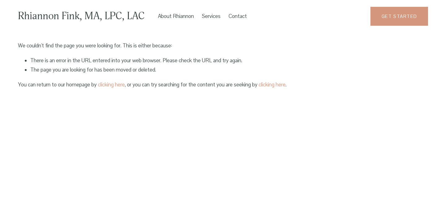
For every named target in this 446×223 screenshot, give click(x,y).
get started (399, 16)
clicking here (111, 84)
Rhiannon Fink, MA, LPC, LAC (81, 16)
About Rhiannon (176, 16)
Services (211, 16)
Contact (238, 16)
